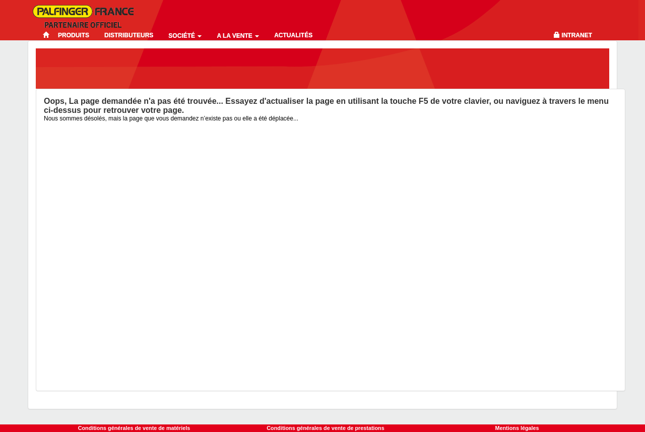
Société (185, 35)
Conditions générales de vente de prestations (325, 428)
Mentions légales (517, 428)
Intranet (576, 35)
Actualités (293, 35)
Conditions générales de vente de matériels (134, 428)
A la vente (238, 35)
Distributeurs (128, 35)
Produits (73, 35)
